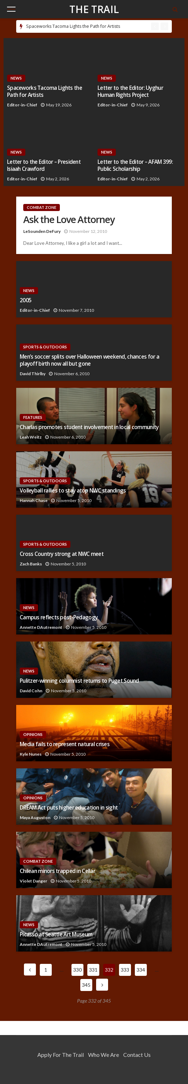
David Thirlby (32, 373)
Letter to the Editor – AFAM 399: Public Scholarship (135, 165)
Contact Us (137, 1054)
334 (141, 970)
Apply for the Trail (60, 1054)
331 (93, 970)
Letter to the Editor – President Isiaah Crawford (44, 165)
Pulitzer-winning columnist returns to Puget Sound (79, 680)
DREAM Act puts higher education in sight (69, 807)
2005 (25, 300)
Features (32, 417)
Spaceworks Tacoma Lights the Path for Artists (73, 26)
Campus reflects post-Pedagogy (59, 617)
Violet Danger (33, 881)
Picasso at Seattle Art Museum (56, 934)
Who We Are (103, 1054)
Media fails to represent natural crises (64, 744)
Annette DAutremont (41, 627)
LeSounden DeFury (42, 231)
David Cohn (31, 690)
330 (77, 970)
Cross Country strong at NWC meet (62, 554)
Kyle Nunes (31, 754)
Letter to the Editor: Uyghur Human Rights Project (130, 91)
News (16, 78)
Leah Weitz (31, 437)
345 (86, 985)
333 (125, 970)
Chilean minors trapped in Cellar (57, 871)
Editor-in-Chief (22, 104)
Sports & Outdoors (45, 347)
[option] (86, 26)
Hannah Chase (34, 500)
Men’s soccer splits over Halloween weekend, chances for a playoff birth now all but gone (89, 360)
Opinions (33, 734)
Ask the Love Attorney (68, 219)
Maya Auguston (35, 817)
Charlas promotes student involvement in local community (89, 427)
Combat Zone (41, 207)
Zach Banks (31, 563)
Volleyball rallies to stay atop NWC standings (73, 490)
